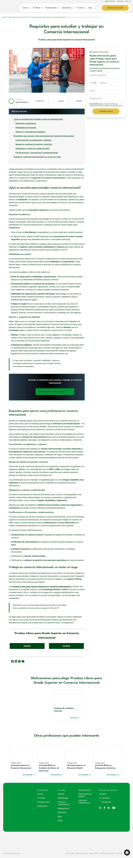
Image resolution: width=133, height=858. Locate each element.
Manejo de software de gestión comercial (33, 144)
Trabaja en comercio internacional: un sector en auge (37, 157)
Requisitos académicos (25, 123)
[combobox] (94, 83)
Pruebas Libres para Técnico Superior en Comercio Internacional (41, 587)
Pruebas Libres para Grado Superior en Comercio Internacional (48, 17)
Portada (4, 17)
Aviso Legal (70, 853)
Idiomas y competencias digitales (30, 132)
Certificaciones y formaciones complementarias (36, 153)
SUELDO (27, 646)
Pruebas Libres (11, 17)
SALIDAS (66, 646)
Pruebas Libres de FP (23, 17)
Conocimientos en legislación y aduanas (33, 140)
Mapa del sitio (94, 853)
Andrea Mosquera (22, 102)
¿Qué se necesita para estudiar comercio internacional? (38, 119)
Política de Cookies (81, 853)
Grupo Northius (94, 104)
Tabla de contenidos (19, 111)
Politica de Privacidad (107, 853)
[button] (127, 852)
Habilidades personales (25, 128)
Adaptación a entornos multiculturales (32, 148)
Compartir (79, 101)
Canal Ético (119, 853)
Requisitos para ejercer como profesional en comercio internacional (43, 136)
